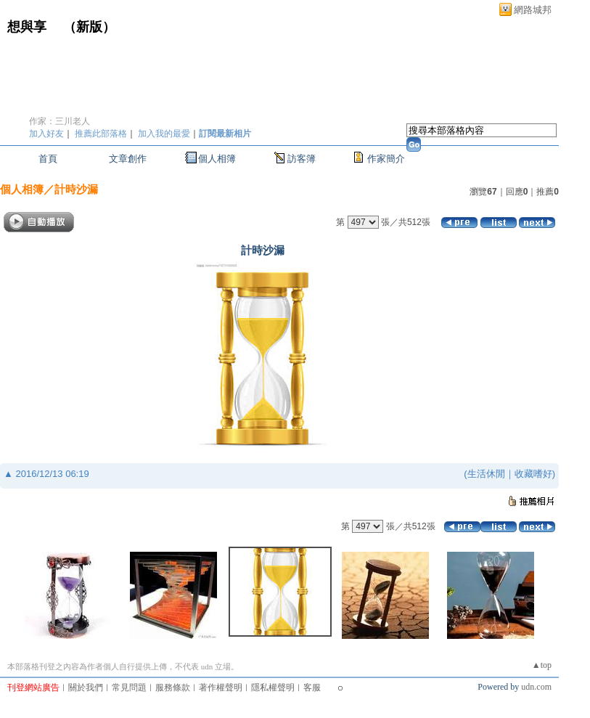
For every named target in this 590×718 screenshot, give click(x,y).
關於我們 (85, 687)
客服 (312, 687)
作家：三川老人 (59, 121)
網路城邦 (533, 9)
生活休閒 (486, 473)
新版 (89, 27)
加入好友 (46, 133)
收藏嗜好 (533, 473)
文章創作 (128, 158)
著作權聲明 (220, 687)
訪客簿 (301, 158)
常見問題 (129, 687)
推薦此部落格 (101, 133)
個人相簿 (217, 158)
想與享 (28, 27)
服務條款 (172, 687)
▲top (542, 665)
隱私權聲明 (273, 687)
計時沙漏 (76, 189)
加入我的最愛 (164, 133)
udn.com (536, 687)
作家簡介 (386, 158)
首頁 (47, 158)
